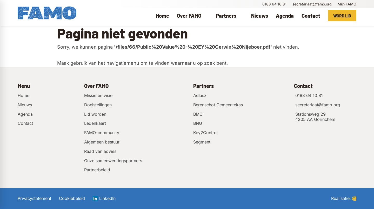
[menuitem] (162, 15)
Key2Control (205, 132)
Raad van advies (100, 151)
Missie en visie (98, 95)
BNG (197, 123)
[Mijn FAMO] (346, 4)
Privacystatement (34, 198)
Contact (25, 123)
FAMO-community (101, 132)
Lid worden (95, 114)
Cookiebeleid (72, 198)
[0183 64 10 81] (273, 4)
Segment (201, 142)
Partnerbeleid (97, 169)
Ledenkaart (95, 123)
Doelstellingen (98, 104)
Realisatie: (343, 198)
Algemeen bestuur (101, 142)
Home (23, 95)
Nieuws (25, 104)
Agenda (25, 114)
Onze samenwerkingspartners (113, 160)
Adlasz (199, 95)
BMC (198, 114)
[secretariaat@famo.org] (312, 4)
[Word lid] (342, 15)
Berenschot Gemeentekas (218, 104)
